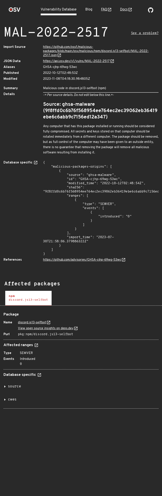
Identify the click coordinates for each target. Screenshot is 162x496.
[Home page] (15, 11)
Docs (124, 9)
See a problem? (145, 33)
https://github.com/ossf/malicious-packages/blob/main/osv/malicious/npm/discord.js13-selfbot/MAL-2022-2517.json (96, 51)
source (14, 386)
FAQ (104, 9)
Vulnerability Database (59, 9)
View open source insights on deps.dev (45, 328)
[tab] (28, 298)
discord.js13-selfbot (32, 323)
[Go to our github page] (150, 12)
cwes (12, 399)
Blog (88, 9)
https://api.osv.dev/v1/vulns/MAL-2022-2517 (76, 61)
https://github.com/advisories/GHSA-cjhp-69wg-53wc (82, 260)
